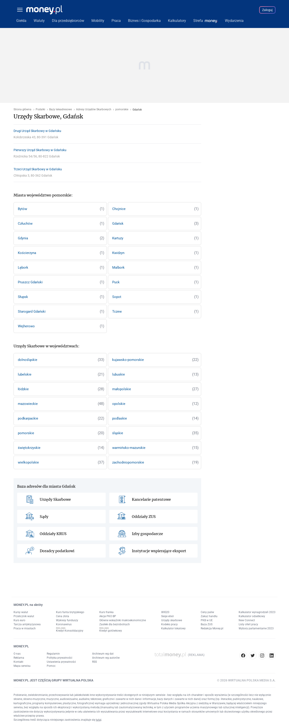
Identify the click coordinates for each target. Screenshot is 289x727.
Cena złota (62, 616)
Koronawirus (64, 624)
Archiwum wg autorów (106, 657)
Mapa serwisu (22, 665)
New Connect (247, 620)
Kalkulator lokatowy (173, 628)
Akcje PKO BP (107, 616)
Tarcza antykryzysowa (27, 624)
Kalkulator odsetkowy (252, 616)
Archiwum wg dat (103, 653)
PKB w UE (207, 620)
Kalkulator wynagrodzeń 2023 (257, 612)
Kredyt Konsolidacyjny (69, 630)
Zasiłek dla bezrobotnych (114, 624)
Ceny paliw (207, 612)
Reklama (19, 657)
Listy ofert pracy (248, 624)
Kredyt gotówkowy (110, 630)
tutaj (98, 719)
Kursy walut (21, 612)
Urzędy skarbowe (171, 620)
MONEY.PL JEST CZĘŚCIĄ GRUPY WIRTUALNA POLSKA (53, 680)
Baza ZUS (206, 624)
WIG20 (165, 612)
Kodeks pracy (169, 624)
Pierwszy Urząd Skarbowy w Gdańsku (40, 150)
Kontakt (18, 661)
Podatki (40, 109)
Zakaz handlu (209, 616)
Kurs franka (106, 612)
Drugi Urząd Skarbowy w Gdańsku (37, 131)
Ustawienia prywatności (61, 661)
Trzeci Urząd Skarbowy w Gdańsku (38, 169)
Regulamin (53, 653)
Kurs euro (19, 620)
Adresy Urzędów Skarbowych (93, 109)
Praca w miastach (25, 628)
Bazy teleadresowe (60, 109)
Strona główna (22, 109)
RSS (94, 661)
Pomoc (51, 665)
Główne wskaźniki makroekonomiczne (122, 620)
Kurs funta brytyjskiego (70, 612)
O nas (17, 653)
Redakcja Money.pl (212, 628)
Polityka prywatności (59, 657)
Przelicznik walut (24, 616)
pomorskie (121, 109)
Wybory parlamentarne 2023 (256, 628)
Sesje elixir (167, 616)
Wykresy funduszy (67, 620)
